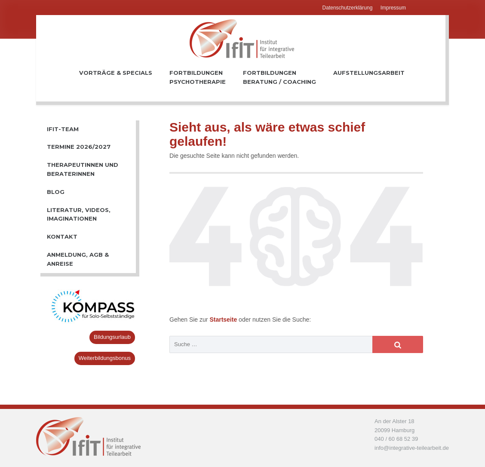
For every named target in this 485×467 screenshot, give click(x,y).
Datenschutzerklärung (347, 8)
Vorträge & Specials (115, 77)
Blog (55, 191)
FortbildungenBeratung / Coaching (279, 77)
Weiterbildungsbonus (105, 358)
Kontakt (62, 236)
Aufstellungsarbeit (369, 77)
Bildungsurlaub (112, 337)
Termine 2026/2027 (79, 146)
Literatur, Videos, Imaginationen (79, 214)
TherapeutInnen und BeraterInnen (82, 169)
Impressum (393, 8)
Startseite (224, 319)
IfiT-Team (63, 129)
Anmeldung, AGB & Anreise (78, 259)
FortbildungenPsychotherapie (197, 77)
